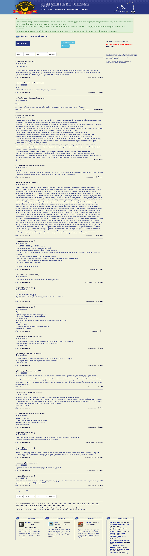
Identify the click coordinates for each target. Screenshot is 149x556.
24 (68, 510)
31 (86, 510)
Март (29, 508)
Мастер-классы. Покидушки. (118, 528)
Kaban (100, 427)
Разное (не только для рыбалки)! (120, 549)
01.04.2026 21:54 (122, 553)
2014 (97, 504)
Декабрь (78, 508)
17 (50, 510)
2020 (37, 506)
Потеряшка (65, 46)
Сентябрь (59, 508)
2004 (56, 504)
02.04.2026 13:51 (121, 547)
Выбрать (52, 54)
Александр (99, 457)
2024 (54, 506)
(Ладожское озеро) (25, 61)
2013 (93, 504)
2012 (89, 504)
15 (45, 510)
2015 (17, 506)
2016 (21, 506)
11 (35, 510)
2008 (73, 504)
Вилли (100, 92)
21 (61, 510)
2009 (77, 504)
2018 (29, 506)
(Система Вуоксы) (27, 182)
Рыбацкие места (60, 9)
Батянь (57, 522)
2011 (85, 504)
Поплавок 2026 (114, 531)
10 (32, 510)
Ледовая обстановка (68, 42)
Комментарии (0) (25, 77)
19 (55, 510)
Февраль (24, 508)
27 (76, 510)
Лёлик (100, 77)
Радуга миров (89, 525)
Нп (101, 331)
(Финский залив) (30, 83)
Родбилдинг (113, 553)
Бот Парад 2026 (114, 522)
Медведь (99, 301)
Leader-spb (87, 522)
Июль (48, 508)
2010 (81, 504)
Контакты (85, 9)
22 (63, 510)
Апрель (34, 508)
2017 (25, 506)
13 (40, 510)
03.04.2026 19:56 (115, 535)
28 (79, 510)
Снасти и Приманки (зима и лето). (120, 524)
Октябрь (66, 508)
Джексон (99, 177)
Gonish (100, 470)
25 (71, 510)
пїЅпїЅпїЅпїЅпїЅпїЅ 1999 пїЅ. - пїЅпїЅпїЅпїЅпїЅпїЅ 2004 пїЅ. (35, 504)
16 (48, 510)
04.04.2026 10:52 (115, 529)
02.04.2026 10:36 (115, 551)
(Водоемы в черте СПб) (29, 336)
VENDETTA (28, 522)
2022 (45, 506)
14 (43, 510)
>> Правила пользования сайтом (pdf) (117, 41)
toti (101, 269)
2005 (60, 504)
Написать (22, 43)
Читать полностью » (92, 537)
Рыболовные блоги (73, 9)
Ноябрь (72, 508)
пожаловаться (92, 77)
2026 (62, 506)
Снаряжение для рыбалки (118, 536)
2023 (49, 506)
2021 (41, 506)
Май (39, 508)
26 (73, 510)
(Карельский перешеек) (30, 98)
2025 (58, 506)
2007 (69, 504)
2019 (33, 506)
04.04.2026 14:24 (124, 522)
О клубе (42, 9)
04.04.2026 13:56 (115, 526)
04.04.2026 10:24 (124, 531)
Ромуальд (99, 282)
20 (58, 510)
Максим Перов (98, 109)
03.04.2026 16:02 (115, 538)
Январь (18, 508)
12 (37, 510)
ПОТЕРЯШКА (110, 46)
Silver (100, 348)
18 (53, 510)
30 (84, 510)
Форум (50, 9)
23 (66, 510)
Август (53, 508)
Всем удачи (98, 235)
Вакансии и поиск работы (117, 533)
